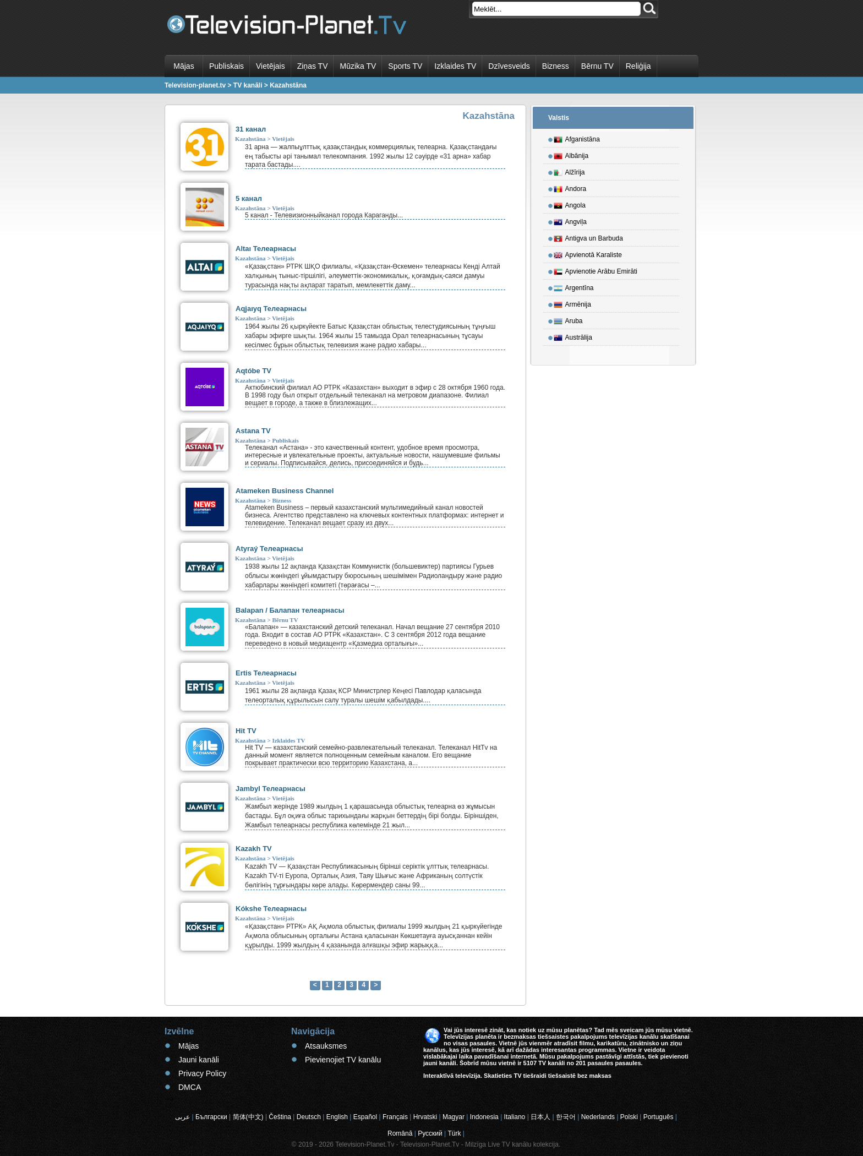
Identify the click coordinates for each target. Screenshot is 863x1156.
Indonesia (484, 1117)
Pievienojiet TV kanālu (343, 1059)
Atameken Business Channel (285, 491)
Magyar (454, 1117)
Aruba (568, 319)
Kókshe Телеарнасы (271, 908)
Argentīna (574, 286)
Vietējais (270, 66)
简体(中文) (248, 1117)
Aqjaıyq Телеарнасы (271, 308)
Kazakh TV (254, 848)
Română (399, 1133)
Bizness (555, 66)
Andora (570, 187)
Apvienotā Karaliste (588, 253)
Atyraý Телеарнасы (269, 548)
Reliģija (638, 66)
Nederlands (598, 1117)
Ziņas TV (312, 66)
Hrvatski (425, 1117)
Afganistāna (577, 137)
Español (365, 1117)
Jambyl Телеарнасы (270, 788)
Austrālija (573, 335)
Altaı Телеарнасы (266, 248)
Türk (454, 1133)
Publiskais (226, 66)
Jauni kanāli (198, 1059)
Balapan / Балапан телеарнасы (290, 610)
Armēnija (572, 302)
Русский (430, 1133)
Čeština (280, 1117)
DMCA (189, 1087)
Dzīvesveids (508, 66)
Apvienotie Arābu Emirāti (595, 269)
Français (395, 1117)
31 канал (251, 129)
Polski (629, 1117)
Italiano (515, 1117)
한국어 (566, 1117)
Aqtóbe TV (253, 371)
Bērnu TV (597, 66)
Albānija (571, 154)
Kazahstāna (250, 138)
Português (658, 1117)
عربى (182, 1117)
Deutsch (309, 1117)
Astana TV (253, 431)
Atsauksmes (326, 1046)
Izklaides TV (455, 66)
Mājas (183, 66)
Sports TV (405, 66)
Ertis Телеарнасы (266, 673)
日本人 (540, 1117)
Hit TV (246, 731)
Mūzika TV (358, 66)
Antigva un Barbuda (588, 236)
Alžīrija (569, 170)
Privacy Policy (202, 1073)
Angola (570, 203)
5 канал (249, 198)
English (337, 1117)
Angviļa (570, 220)
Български (211, 1117)
